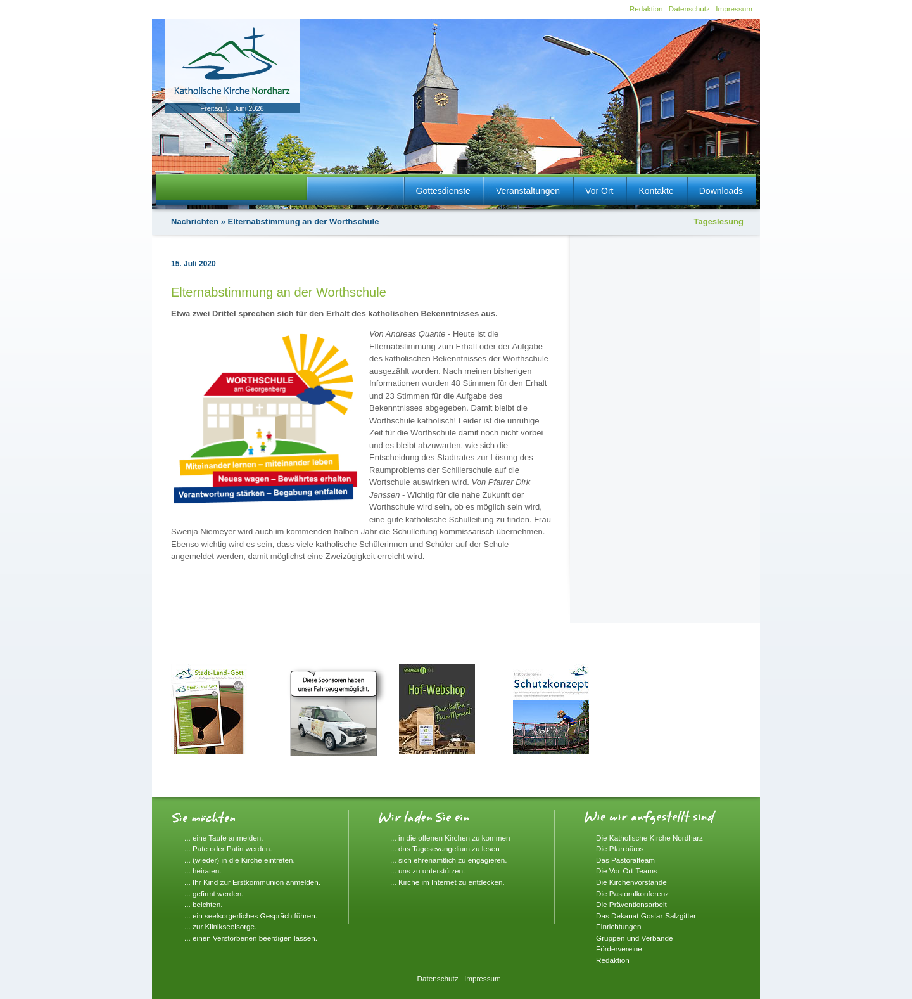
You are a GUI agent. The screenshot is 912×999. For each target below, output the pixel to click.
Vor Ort (599, 191)
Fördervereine (619, 948)
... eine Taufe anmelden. (223, 838)
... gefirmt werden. (214, 893)
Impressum (734, 8)
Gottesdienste (443, 191)
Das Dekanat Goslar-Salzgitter (646, 916)
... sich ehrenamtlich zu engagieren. (448, 860)
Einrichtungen (618, 926)
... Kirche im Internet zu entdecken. (447, 882)
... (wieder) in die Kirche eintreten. (239, 860)
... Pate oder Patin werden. (228, 848)
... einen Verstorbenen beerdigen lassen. (250, 938)
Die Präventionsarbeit (631, 904)
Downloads (721, 191)
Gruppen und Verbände (634, 938)
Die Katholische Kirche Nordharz (649, 838)
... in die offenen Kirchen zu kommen (450, 838)
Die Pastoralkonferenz (632, 893)
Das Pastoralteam (625, 860)
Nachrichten (194, 221)
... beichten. (203, 904)
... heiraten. (202, 871)
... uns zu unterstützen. (427, 871)
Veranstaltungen (528, 191)
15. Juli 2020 (193, 263)
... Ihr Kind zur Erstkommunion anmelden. (252, 882)
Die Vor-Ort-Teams (626, 871)
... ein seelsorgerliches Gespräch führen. (250, 916)
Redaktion (646, 8)
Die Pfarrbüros (619, 848)
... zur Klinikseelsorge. (220, 926)
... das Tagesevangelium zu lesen (445, 848)
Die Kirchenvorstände (631, 882)
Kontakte (655, 191)
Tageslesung (719, 221)
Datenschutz (689, 8)
